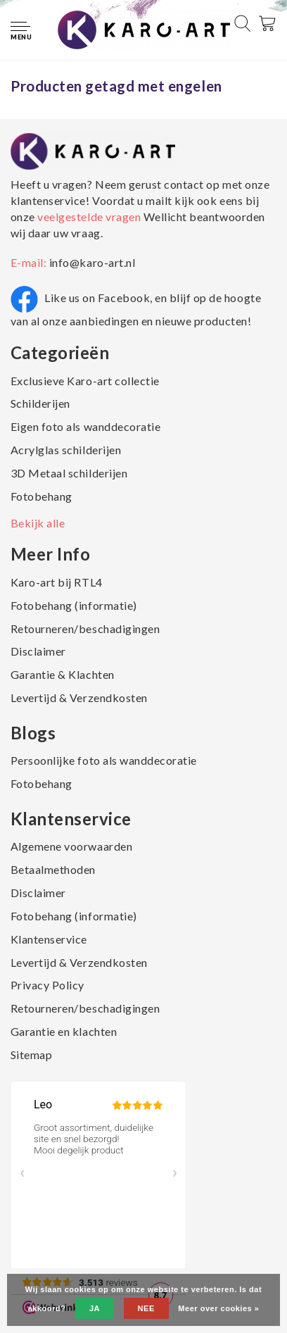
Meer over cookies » (218, 1308)
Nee (146, 1308)
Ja (94, 1308)
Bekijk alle (38, 523)
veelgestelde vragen (89, 216)
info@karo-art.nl (92, 262)
